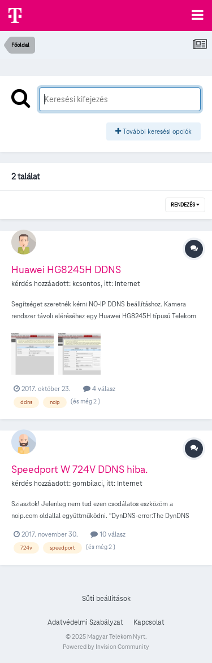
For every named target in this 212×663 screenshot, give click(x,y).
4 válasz (99, 388)
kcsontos (86, 283)
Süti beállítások (106, 598)
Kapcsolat (149, 622)
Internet (127, 283)
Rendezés (185, 204)
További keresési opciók (153, 131)
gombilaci (87, 483)
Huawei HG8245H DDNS (66, 269)
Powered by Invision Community (106, 647)
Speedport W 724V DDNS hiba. (79, 469)
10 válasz (108, 534)
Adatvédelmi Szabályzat (85, 622)
